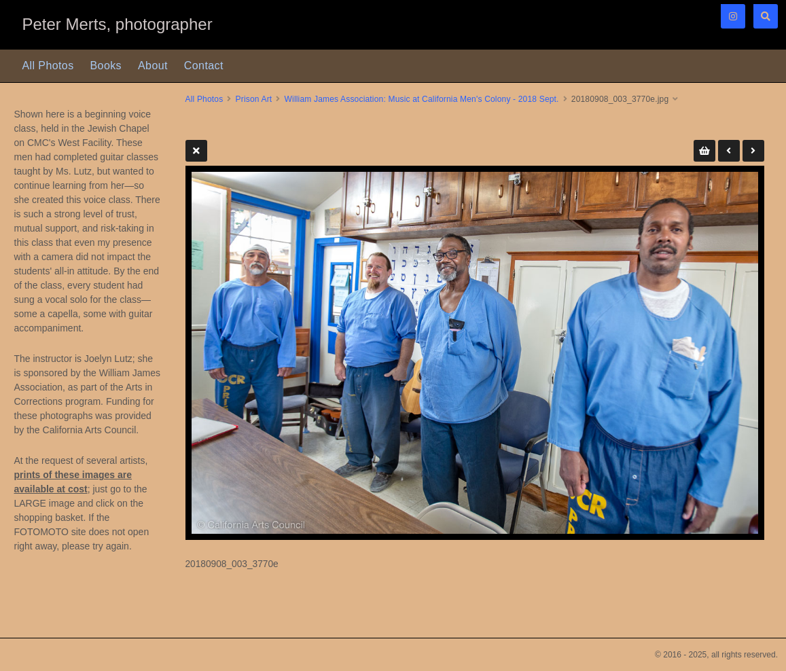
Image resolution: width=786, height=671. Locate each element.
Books (106, 65)
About (153, 65)
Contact (204, 65)
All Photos (48, 65)
